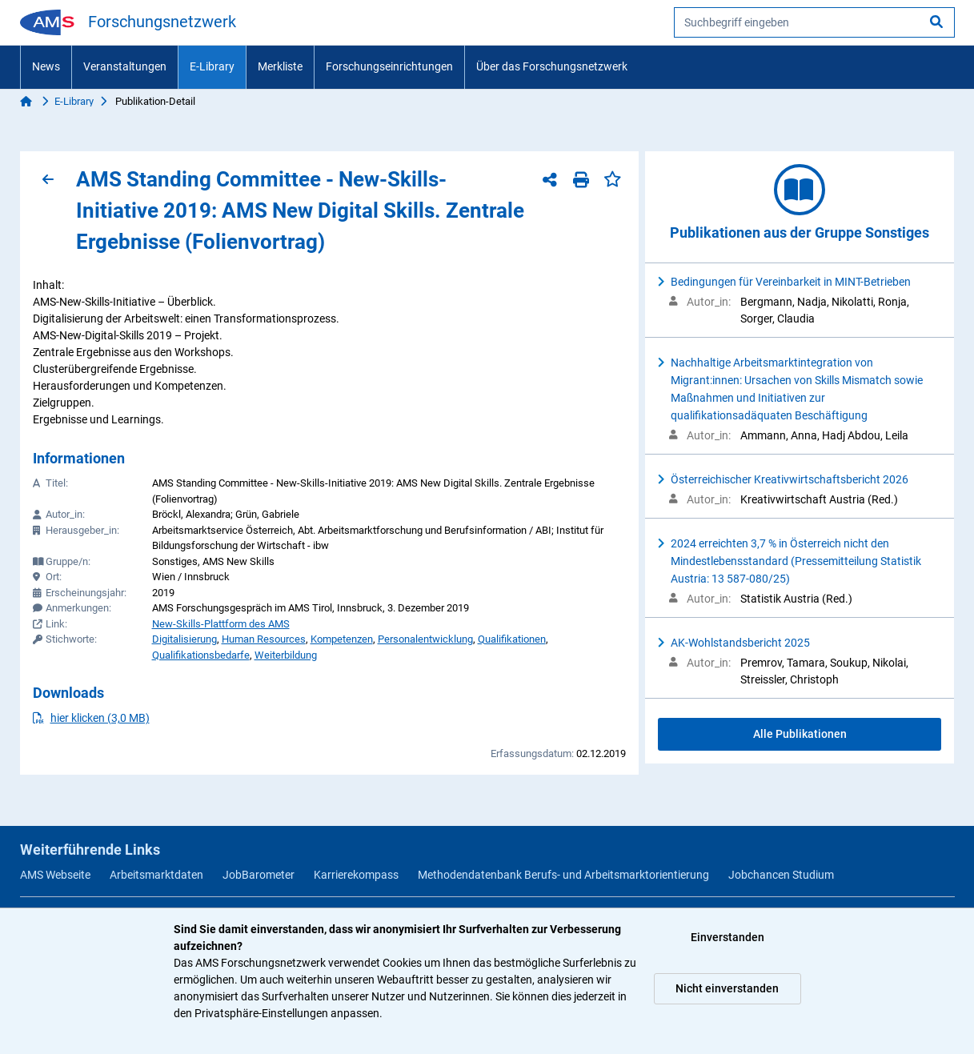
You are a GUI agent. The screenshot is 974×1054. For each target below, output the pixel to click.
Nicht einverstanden (727, 988)
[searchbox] (814, 22)
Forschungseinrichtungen (389, 66)
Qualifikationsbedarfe (201, 655)
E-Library (212, 66)
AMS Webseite (55, 874)
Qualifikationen (512, 639)
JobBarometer (258, 874)
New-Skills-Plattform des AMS (221, 624)
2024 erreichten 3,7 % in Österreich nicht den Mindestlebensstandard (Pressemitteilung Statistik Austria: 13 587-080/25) (796, 561)
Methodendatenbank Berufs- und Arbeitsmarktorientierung (563, 874)
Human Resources (264, 639)
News (46, 66)
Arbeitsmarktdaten (156, 874)
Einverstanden (727, 937)
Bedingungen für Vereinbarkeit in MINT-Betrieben (791, 281)
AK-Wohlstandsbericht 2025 (740, 642)
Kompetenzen (342, 639)
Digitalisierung (184, 639)
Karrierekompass (356, 874)
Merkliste (280, 66)
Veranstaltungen (124, 66)
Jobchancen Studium (781, 874)
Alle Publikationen (800, 733)
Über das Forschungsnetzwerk (551, 66)
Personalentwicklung (425, 639)
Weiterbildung (286, 655)
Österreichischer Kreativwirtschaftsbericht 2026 (789, 479)
